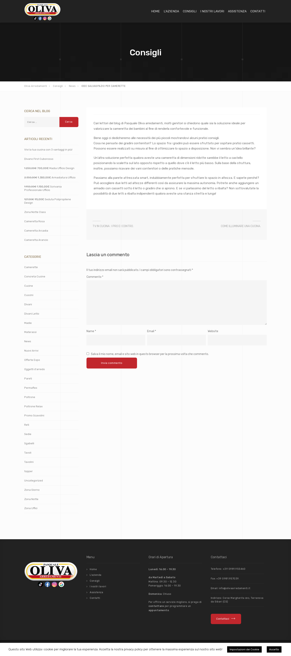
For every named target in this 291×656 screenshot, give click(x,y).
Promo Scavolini (34, 415)
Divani (28, 304)
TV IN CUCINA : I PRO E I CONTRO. (113, 226)
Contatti (257, 11)
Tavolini (29, 461)
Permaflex (30, 387)
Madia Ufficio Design (49, 168)
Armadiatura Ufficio (50, 177)
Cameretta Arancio (36, 239)
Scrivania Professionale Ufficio (43, 188)
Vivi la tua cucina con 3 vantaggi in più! (48, 149)
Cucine (28, 285)
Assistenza (237, 11)
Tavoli (27, 452)
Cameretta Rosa (34, 221)
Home (155, 11)
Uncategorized (33, 480)
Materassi (30, 332)
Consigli (189, 11)
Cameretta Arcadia (36, 230)
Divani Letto (31, 313)
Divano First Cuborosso (38, 158)
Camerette (31, 267)
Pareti (28, 378)
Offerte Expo (32, 359)
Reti (26, 424)
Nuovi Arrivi (31, 350)
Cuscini (28, 295)
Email (150, 331)
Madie (28, 322)
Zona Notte (31, 499)
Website (213, 331)
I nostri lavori (212, 11)
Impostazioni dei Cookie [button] (244, 649)
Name (90, 331)
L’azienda (171, 11)
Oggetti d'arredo (34, 369)
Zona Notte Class (35, 212)
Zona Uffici (30, 508)
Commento (94, 277)
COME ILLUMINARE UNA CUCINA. (241, 226)
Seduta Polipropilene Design (47, 201)
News (27, 341)
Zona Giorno (32, 489)
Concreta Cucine (34, 276)
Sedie (27, 434)
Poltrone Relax (33, 406)
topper (28, 471)
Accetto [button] (274, 649)
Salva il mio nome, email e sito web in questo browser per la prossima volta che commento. (150, 354)
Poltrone (29, 397)
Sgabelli (29, 443)
